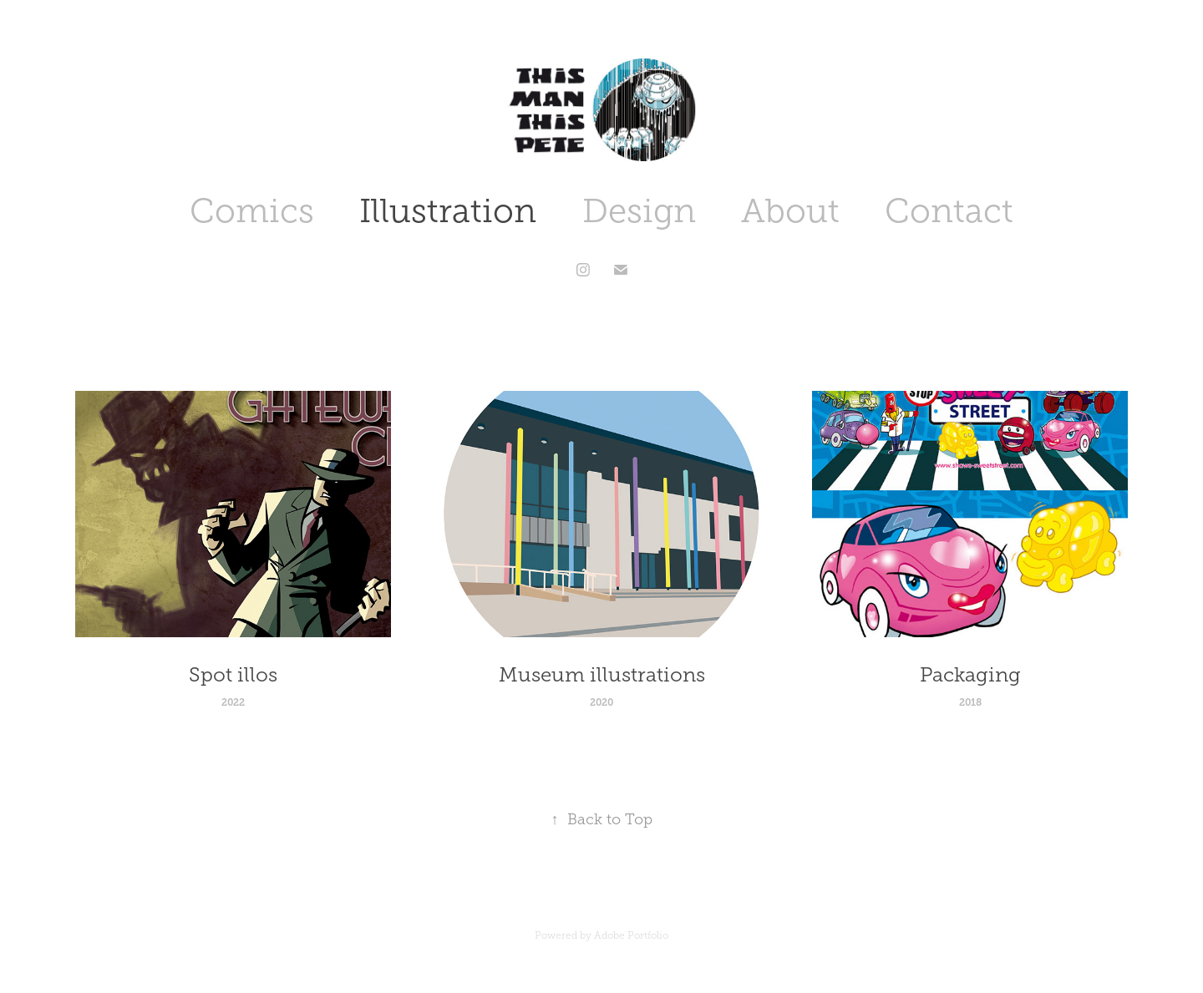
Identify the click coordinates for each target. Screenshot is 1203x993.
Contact (949, 211)
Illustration (447, 211)
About (790, 211)
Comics (252, 211)
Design (639, 211)
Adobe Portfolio (631, 935)
